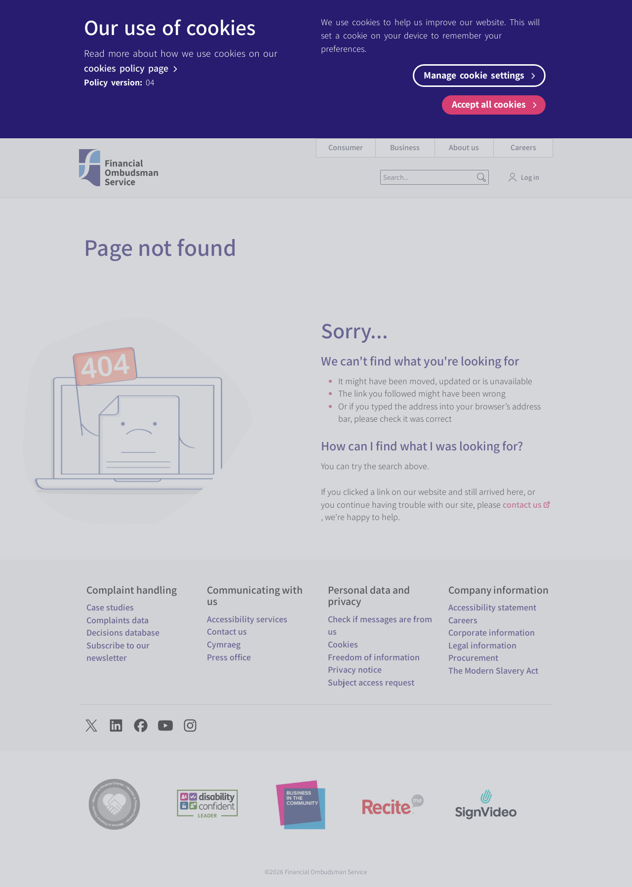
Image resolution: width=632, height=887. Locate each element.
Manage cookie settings (481, 75)
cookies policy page (132, 68)
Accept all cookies (496, 104)
